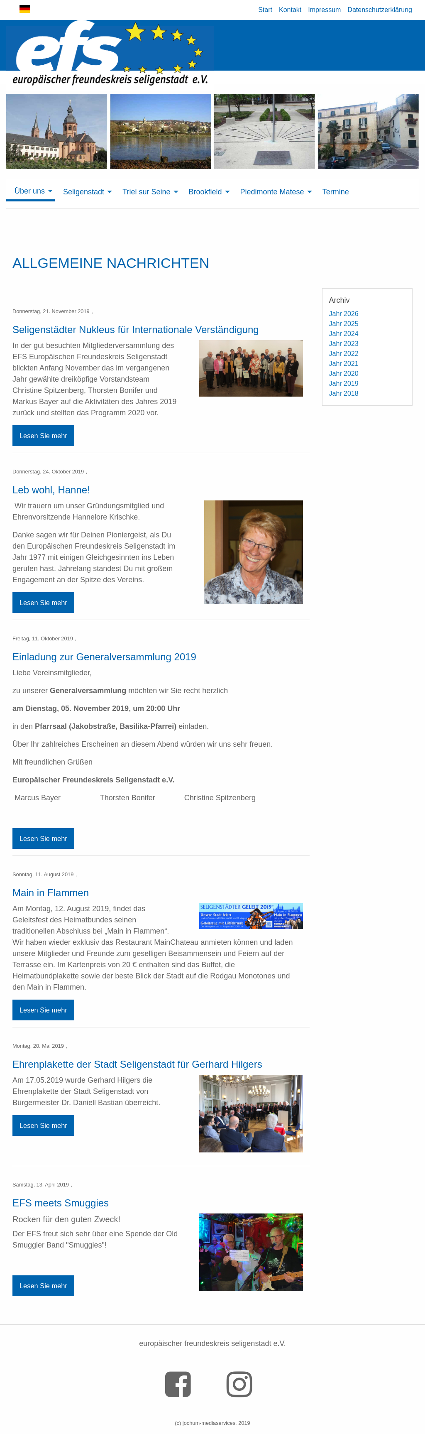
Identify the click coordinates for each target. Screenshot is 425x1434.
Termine (335, 192)
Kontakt (290, 9)
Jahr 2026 (344, 313)
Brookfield (205, 192)
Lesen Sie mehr (43, 435)
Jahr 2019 (344, 383)
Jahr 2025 (344, 323)
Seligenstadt (83, 192)
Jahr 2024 (344, 333)
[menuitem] (30, 191)
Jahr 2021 (344, 363)
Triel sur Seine (146, 192)
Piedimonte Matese (272, 192)
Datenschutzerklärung (379, 9)
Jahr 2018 (344, 393)
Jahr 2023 (344, 343)
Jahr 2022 (344, 353)
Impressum (324, 9)
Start (265, 9)
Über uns (30, 191)
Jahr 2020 (344, 373)
